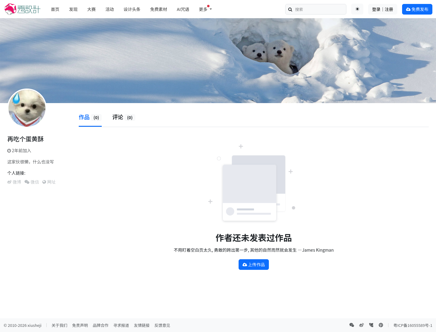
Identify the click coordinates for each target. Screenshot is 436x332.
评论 (123, 117)
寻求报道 (121, 325)
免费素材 (158, 9)
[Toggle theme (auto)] (357, 9)
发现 (73, 9)
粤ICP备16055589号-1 (412, 325)
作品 (90, 117)
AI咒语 (183, 9)
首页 (55, 9)
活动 (109, 9)
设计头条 (132, 9)
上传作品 (254, 264)
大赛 (91, 9)
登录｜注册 (382, 9)
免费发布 (417, 9)
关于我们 (59, 325)
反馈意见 (162, 325)
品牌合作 (100, 325)
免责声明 (80, 325)
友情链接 (142, 325)
